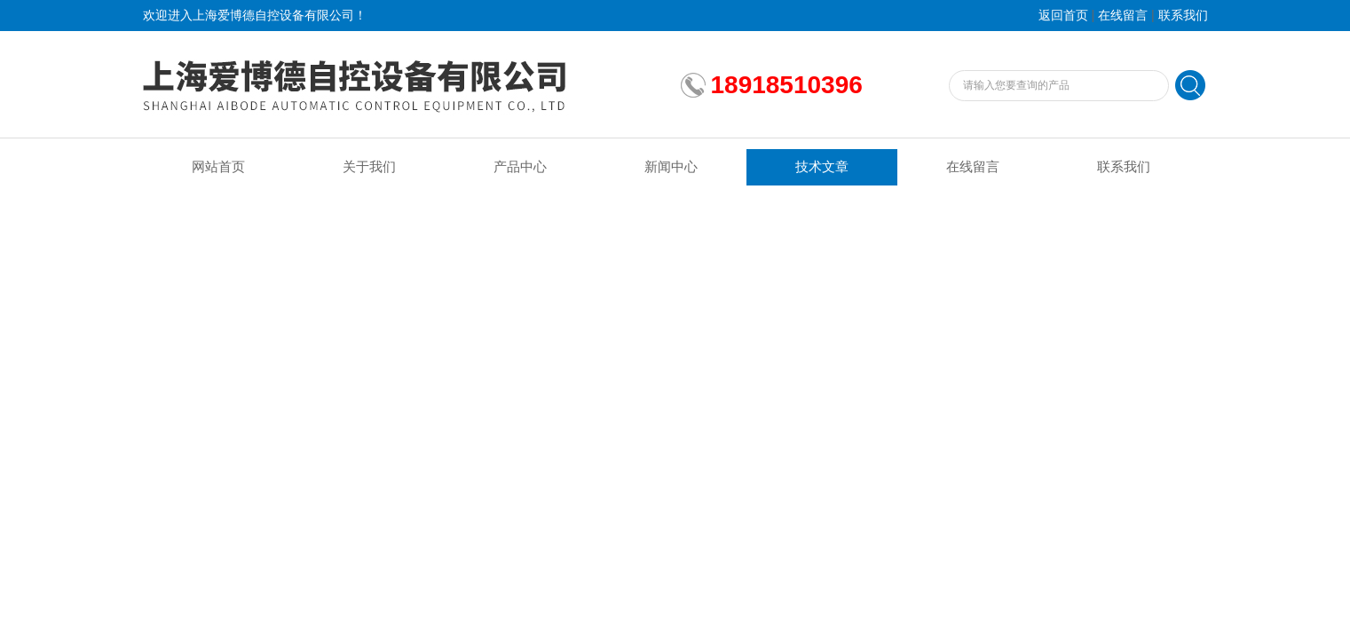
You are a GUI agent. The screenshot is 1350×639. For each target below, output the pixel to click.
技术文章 (822, 167)
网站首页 (218, 167)
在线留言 (1123, 15)
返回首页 (1063, 15)
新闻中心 (671, 167)
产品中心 (520, 167)
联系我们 (1183, 15)
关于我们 (369, 167)
